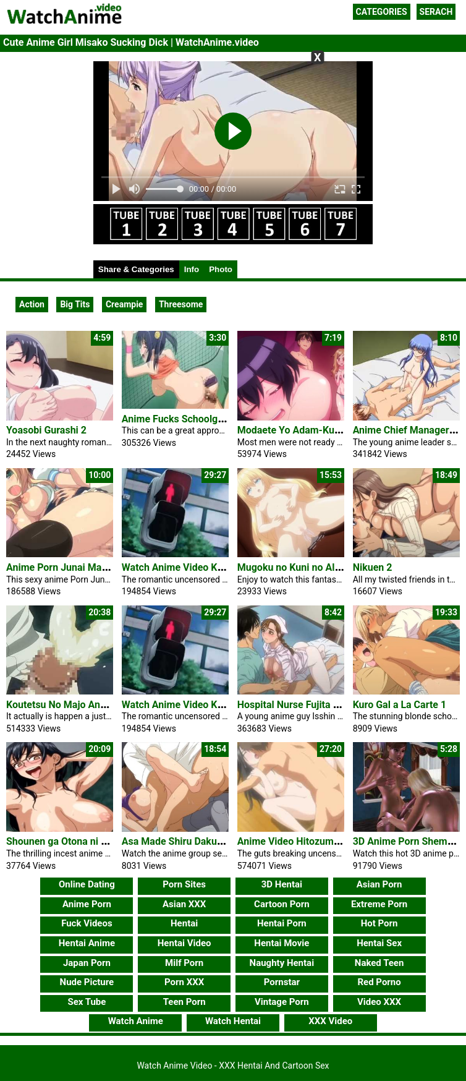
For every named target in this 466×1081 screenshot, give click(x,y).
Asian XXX (184, 904)
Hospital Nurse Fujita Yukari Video (313, 705)
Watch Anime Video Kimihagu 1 (191, 567)
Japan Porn (87, 962)
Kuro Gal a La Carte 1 (400, 705)
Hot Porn (379, 923)
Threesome (181, 304)
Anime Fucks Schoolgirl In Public (195, 419)
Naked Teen (379, 962)
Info (191, 269)
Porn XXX (184, 982)
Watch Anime (135, 1021)
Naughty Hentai (282, 962)
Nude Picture (87, 982)
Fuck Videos (86, 923)
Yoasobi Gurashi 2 (46, 430)
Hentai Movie (281, 943)
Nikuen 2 (372, 567)
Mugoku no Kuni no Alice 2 (296, 567)
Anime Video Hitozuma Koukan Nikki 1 (323, 841)
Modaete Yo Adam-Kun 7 (292, 430)
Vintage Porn (282, 1001)
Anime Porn (86, 904)
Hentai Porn (282, 923)
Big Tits (75, 304)
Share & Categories (136, 269)
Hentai (184, 923)
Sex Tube (86, 1001)
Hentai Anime (87, 943)
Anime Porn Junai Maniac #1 (70, 567)
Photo (220, 269)
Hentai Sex (379, 943)
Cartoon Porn (282, 904)
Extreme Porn (379, 904)
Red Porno (378, 982)
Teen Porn (184, 1001)
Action (31, 304)
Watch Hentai (233, 1021)
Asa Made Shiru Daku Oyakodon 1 (197, 841)
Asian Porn (379, 884)
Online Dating (87, 884)
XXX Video (330, 1021)
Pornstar (282, 982)
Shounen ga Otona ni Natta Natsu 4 (84, 841)
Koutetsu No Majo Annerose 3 (72, 705)
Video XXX (379, 1001)
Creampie (124, 304)
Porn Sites (184, 884)
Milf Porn (184, 962)
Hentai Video (184, 943)
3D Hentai (281, 884)
